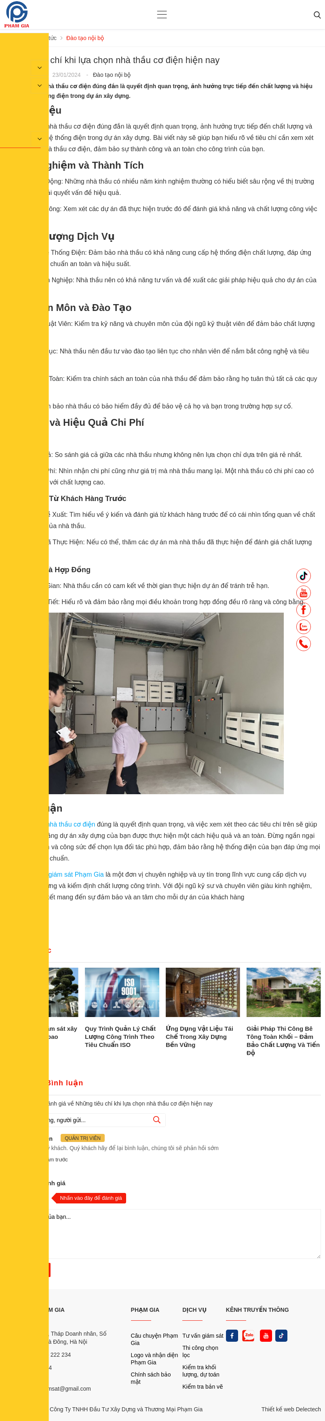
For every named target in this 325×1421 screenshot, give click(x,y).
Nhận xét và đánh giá (34, 1183)
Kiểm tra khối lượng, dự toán (200, 1371)
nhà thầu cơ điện (70, 824)
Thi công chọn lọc (200, 1351)
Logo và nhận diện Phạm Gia (154, 1359)
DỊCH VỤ (194, 1310)
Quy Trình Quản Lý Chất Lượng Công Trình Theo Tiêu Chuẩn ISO (120, 1036)
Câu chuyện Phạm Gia (154, 1339)
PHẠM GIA (145, 1310)
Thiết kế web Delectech (291, 1409)
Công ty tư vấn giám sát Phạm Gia (55, 874)
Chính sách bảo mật (151, 1378)
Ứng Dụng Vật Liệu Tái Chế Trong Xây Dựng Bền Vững (199, 1036)
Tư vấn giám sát (202, 1335)
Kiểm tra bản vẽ (202, 1386)
